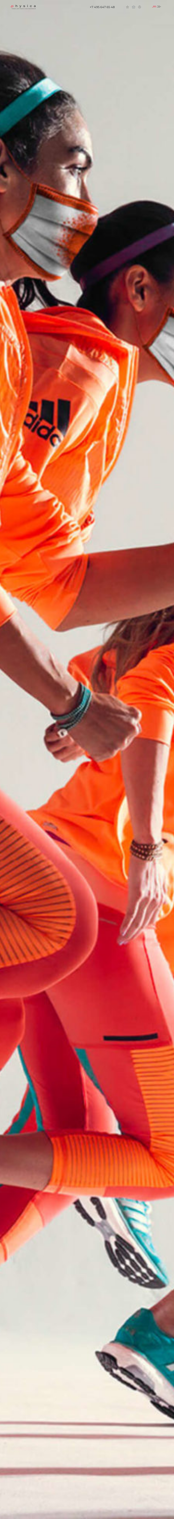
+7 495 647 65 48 (102, 7)
